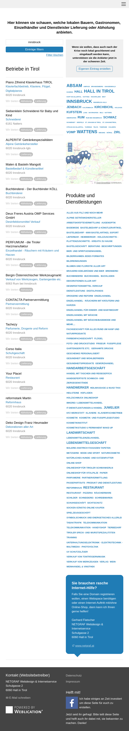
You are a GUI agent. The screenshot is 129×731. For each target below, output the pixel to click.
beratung (94, 246)
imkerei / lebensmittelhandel (85, 403)
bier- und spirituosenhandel (84, 251)
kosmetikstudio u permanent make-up (90, 427)
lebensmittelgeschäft (86, 442)
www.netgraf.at (84, 645)
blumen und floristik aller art (86, 266)
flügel (98, 338)
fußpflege (114, 343)
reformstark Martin (18, 398)
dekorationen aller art (81, 281)
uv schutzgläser (77, 552)
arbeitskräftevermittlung (83, 222)
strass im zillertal (75, 127)
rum (81, 117)
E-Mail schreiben (20, 697)
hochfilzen (96, 97)
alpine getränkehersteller (84, 218)
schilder (72, 497)
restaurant (93, 487)
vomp (71, 132)
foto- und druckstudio (81, 343)
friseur (101, 343)
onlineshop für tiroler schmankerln (90, 468)
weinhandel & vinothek (81, 566)
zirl (117, 132)
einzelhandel (102, 296)
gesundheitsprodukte (80, 363)
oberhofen (71, 118)
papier (104, 473)
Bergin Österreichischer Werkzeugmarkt (33, 275)
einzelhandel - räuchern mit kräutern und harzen (93, 303)
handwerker (78, 387)
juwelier (111, 407)
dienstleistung (76, 291)
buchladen (107, 276)
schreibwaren (104, 497)
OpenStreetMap (103, 183)
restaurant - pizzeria (80, 493)
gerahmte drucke (102, 348)
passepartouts (76, 482)
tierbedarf (114, 527)
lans (85, 112)
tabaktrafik (74, 522)
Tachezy (11, 324)
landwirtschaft (81, 432)
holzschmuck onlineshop (82, 397)
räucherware (102, 493)
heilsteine (73, 393)
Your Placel (14, 373)
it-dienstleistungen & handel (84, 408)
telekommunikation (95, 522)
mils (101, 112)
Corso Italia (14, 349)
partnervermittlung (95, 477)
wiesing (102, 133)
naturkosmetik (110, 453)
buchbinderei (75, 276)
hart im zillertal (74, 97)
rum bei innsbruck (94, 118)
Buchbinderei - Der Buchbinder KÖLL (32, 189)
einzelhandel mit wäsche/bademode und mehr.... (91, 322)
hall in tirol (99, 91)
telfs (95, 127)
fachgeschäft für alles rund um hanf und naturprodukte (93, 331)
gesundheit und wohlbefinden (85, 358)
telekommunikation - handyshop (86, 527)
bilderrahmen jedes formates (85, 256)
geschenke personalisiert (83, 353)
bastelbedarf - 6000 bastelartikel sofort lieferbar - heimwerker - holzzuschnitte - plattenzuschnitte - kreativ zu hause (93, 236)
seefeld (80, 122)
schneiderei (86, 497)
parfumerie (73, 477)
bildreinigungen (77, 261)
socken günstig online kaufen (85, 507)
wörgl (110, 133)
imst (104, 97)
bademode (73, 227)
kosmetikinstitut (77, 423)
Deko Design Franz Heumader (27, 422)
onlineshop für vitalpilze (82, 473)
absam (74, 85)
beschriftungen (112, 246)
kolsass (118, 107)
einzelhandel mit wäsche (82, 315)
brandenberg (97, 86)
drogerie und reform (80, 296)
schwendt (71, 122)
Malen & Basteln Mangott (23, 164)
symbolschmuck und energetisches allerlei (94, 517)
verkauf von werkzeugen (82, 561)
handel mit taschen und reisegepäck (89, 373)
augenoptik (108, 222)
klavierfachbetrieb (110, 413)
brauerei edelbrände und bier (85, 271)
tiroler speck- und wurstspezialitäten (91, 532)
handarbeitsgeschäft (86, 368)
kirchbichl (103, 107)
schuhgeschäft (76, 503)
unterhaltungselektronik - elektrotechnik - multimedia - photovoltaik (95, 544)
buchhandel (91, 276)
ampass (86, 86)
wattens (87, 131)
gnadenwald (110, 86)
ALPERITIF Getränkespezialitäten (29, 140)
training (72, 537)
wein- (113, 561)
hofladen (86, 393)
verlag (104, 561)
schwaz (110, 117)
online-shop (74, 463)
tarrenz (88, 127)
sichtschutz (94, 503)
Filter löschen (54, 55)
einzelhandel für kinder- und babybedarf (92, 310)
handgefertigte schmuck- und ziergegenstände (85, 380)
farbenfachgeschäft (80, 338)
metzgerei (73, 453)
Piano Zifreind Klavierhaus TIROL (29, 82)
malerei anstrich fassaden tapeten (89, 448)
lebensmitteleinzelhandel (83, 438)
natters (108, 112)
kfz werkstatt (75, 413)
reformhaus (74, 488)
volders (112, 127)
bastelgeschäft (77, 246)
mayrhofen (93, 112)
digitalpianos (95, 291)
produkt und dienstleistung (104, 482)
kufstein (74, 112)
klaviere (91, 413)
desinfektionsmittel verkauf (85, 286)
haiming (70, 92)
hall (78, 91)
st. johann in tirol (93, 122)
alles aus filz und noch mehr (85, 212)
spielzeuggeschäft (79, 512)
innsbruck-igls (100, 102)
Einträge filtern (34, 49)
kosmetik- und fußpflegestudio (99, 418)
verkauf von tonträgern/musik (86, 556)
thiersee (103, 127)
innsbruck (79, 101)
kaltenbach (88, 107)
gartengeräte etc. (78, 348)
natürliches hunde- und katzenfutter (90, 458)
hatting (86, 97)
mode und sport (90, 453)
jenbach (74, 107)
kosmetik (72, 418)
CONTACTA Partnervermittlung (27, 300)
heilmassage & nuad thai (105, 388)
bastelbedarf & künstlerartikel (100, 227)
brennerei (111, 271)
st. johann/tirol (109, 122)
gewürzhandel (104, 363)
